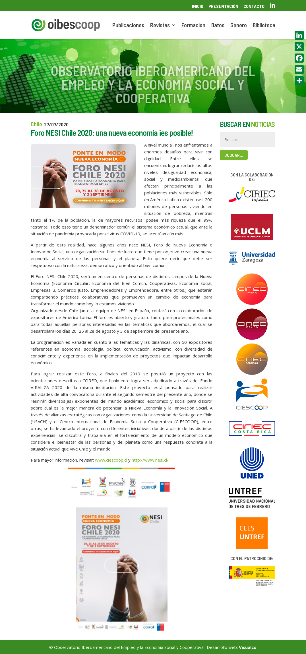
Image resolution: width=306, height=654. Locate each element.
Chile (36, 123)
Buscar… (233, 155)
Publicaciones (128, 25)
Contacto (253, 6)
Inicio (197, 6)
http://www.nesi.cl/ (150, 460)
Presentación (223, 6)
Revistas (160, 25)
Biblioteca (264, 25)
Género (238, 25)
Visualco (248, 647)
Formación (193, 25)
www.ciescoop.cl (111, 460)
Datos (217, 25)
